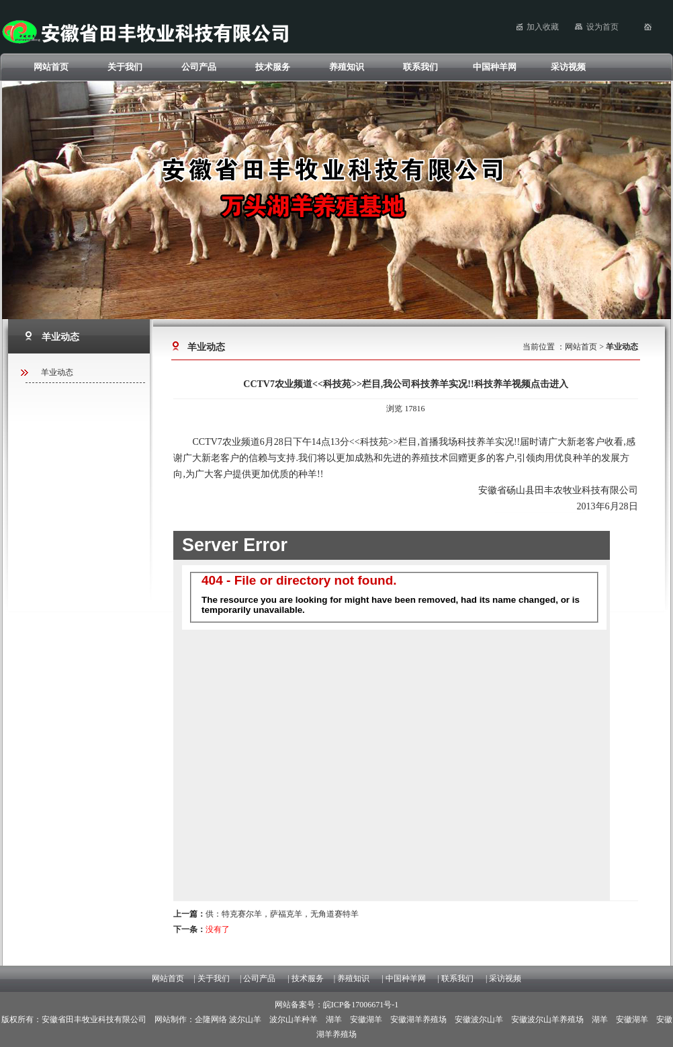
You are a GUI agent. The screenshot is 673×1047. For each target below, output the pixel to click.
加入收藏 (543, 27)
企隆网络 (211, 1019)
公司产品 (198, 67)
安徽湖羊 (366, 1019)
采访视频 (568, 67)
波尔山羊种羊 (293, 1019)
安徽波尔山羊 (479, 1019)
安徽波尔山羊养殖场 (547, 1019)
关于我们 (124, 67)
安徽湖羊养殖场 (418, 1019)
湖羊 (334, 1019)
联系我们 (420, 67)
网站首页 (51, 67)
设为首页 (602, 27)
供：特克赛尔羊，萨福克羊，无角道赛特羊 (266, 914)
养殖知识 (346, 67)
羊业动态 (57, 372)
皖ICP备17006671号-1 (361, 1004)
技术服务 (272, 67)
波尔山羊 (245, 1019)
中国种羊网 (495, 67)
